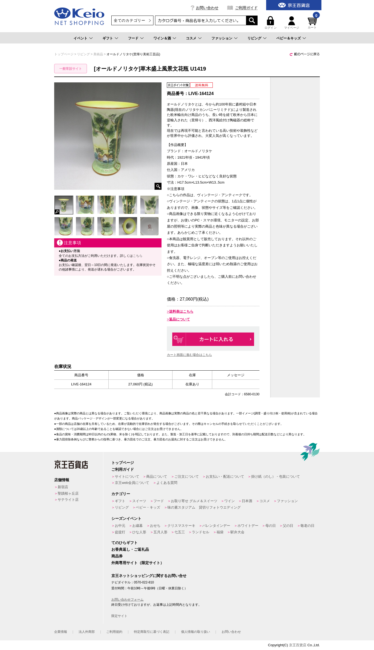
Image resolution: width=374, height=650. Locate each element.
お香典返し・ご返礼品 (130, 549)
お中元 (120, 526)
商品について (156, 476)
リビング (254, 38)
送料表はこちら (181, 311)
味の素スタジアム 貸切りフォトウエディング (204, 507)
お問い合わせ (207, 8)
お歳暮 (137, 526)
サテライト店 (68, 500)
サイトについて (127, 476)
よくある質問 (166, 483)
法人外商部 (87, 632)
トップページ (122, 463)
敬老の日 (307, 526)
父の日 (288, 526)
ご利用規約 (114, 632)
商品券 (117, 556)
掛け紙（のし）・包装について (275, 476)
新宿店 (63, 487)
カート (313, 22)
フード (133, 38)
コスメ (191, 38)
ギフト (107, 38)
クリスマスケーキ (181, 526)
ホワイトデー (247, 526)
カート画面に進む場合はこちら (189, 355)
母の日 (270, 526)
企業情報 (60, 632)
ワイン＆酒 (162, 38)
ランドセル (200, 532)
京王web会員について (132, 483)
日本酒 (247, 501)
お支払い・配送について (225, 476)
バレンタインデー (216, 526)
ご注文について (186, 476)
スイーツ (139, 501)
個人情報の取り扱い (195, 632)
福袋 (220, 532)
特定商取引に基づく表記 (151, 632)
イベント (80, 38)
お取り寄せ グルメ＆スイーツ (194, 501)
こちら (137, 256)
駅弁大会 (237, 532)
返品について (179, 319)
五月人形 (160, 532)
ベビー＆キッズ (288, 38)
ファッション (221, 38)
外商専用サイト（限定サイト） (137, 563)
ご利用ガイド (246, 8)
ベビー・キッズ (148, 507)
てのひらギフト (124, 543)
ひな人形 (139, 532)
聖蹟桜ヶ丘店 (68, 493)
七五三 (179, 532)
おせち (155, 526)
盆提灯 (120, 532)
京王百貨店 (297, 645)
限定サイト (119, 616)
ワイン (229, 501)
